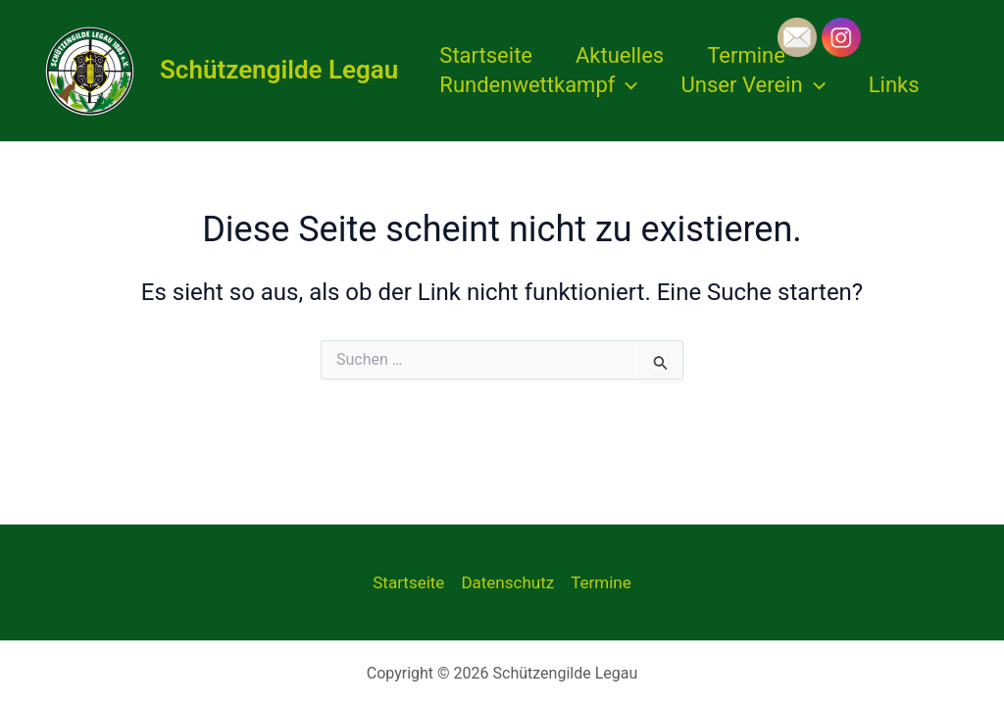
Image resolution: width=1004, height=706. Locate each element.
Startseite (485, 55)
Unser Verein (753, 85)
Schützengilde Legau (279, 69)
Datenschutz (507, 582)
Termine (746, 55)
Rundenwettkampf (538, 85)
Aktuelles (620, 55)
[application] (626, 85)
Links (894, 85)
